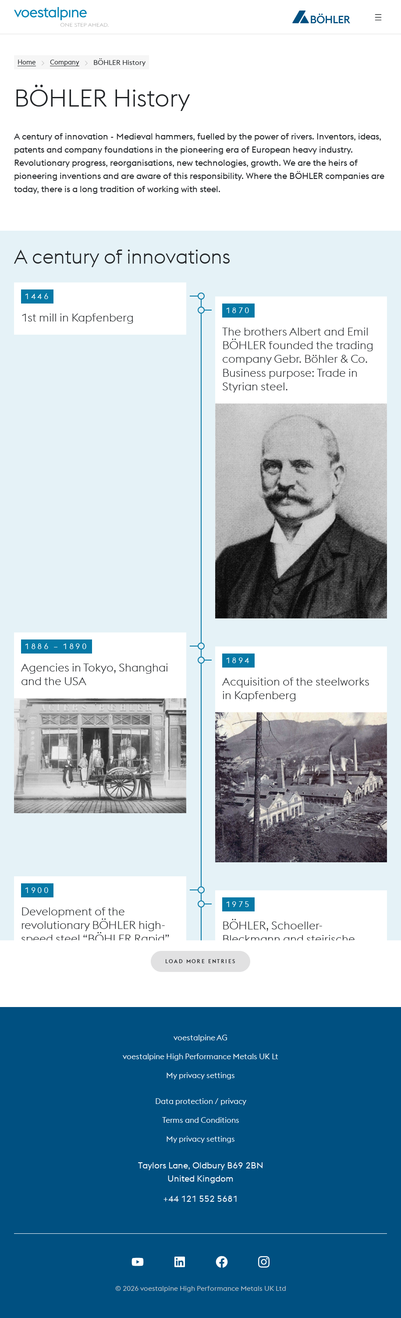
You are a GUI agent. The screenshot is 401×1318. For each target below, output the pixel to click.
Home (27, 62)
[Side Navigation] (378, 17)
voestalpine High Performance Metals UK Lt (200, 1056)
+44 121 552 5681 (200, 1198)
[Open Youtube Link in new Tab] (138, 1262)
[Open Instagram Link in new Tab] (264, 1262)
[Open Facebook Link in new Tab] (222, 1262)
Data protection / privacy (200, 1101)
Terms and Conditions (200, 1120)
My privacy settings (200, 1075)
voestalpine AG (200, 1037)
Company (67, 62)
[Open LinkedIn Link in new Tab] (180, 1262)
